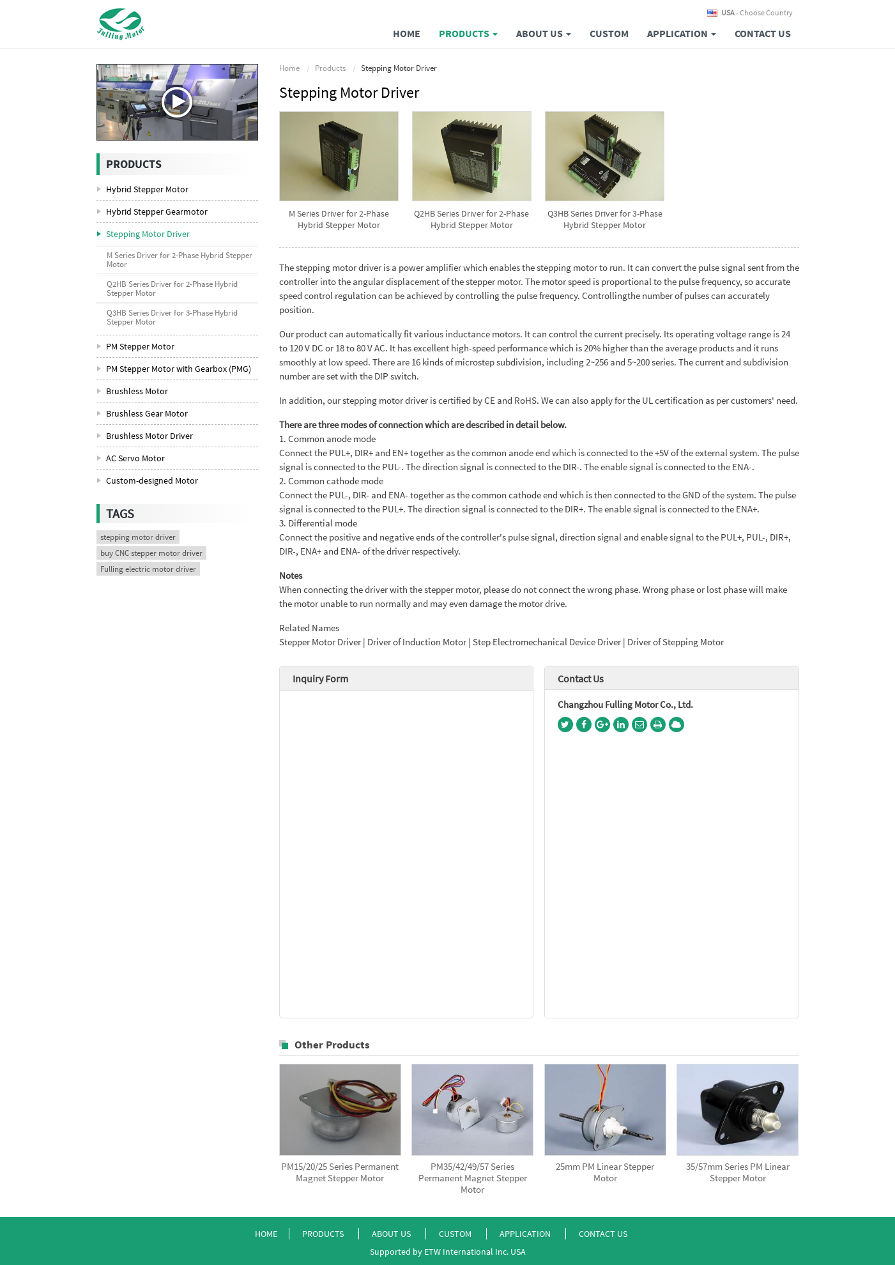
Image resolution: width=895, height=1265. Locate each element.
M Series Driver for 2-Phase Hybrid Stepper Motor (339, 219)
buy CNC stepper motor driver (151, 553)
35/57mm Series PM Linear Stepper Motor (738, 1172)
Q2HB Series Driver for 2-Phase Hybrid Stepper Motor (471, 219)
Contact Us (763, 33)
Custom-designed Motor (152, 480)
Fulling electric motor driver (148, 569)
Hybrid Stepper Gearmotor (157, 211)
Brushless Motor (137, 391)
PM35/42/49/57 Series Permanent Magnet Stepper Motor (472, 1178)
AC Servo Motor (135, 458)
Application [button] (681, 33)
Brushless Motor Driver (149, 435)
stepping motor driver (138, 537)
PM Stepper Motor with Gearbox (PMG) (178, 368)
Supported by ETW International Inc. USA (448, 1251)
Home (406, 33)
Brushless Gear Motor (147, 413)
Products (330, 68)
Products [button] (468, 33)
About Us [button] (543, 33)
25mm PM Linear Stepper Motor (605, 1172)
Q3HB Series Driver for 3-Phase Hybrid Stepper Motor (604, 219)
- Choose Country (757, 13)
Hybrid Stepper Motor (147, 189)
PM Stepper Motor (140, 346)
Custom (609, 33)
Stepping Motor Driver (148, 234)
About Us (392, 1233)
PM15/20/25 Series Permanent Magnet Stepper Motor (340, 1172)
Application (526, 1233)
